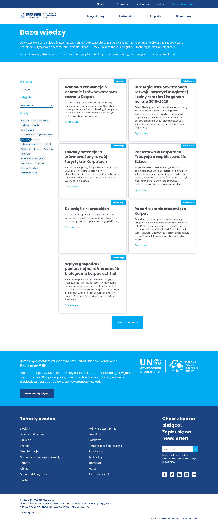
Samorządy (96, 451)
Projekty (155, 16)
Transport (95, 463)
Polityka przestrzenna (102, 428)
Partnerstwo (127, 16)
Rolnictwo (95, 440)
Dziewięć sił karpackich (87, 208)
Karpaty (25, 463)
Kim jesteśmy (95, 16)
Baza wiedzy (122, 4)
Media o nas (143, 4)
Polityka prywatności (31, 512)
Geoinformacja (29, 451)
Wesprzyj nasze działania (185, 4)
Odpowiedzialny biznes (34, 474)
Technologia (96, 457)
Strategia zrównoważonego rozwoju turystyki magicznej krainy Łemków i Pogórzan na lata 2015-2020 (161, 94)
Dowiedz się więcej (37, 393)
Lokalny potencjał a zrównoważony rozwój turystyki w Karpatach (86, 157)
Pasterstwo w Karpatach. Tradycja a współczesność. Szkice (160, 157)
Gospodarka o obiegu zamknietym (41, 457)
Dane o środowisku (32, 434)
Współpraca (183, 16)
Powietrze (95, 434)
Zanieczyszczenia (99, 474)
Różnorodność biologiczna (105, 446)
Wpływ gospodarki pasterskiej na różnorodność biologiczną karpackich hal (92, 269)
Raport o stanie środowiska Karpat (160, 211)
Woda (92, 469)
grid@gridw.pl (104, 503)
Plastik (24, 480)
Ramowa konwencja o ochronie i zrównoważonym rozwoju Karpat (91, 92)
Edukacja (25, 440)
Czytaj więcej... (72, 122)
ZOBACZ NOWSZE (127, 322)
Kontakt (160, 4)
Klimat (24, 469)
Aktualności (103, 4)
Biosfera (25, 428)
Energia (24, 446)
